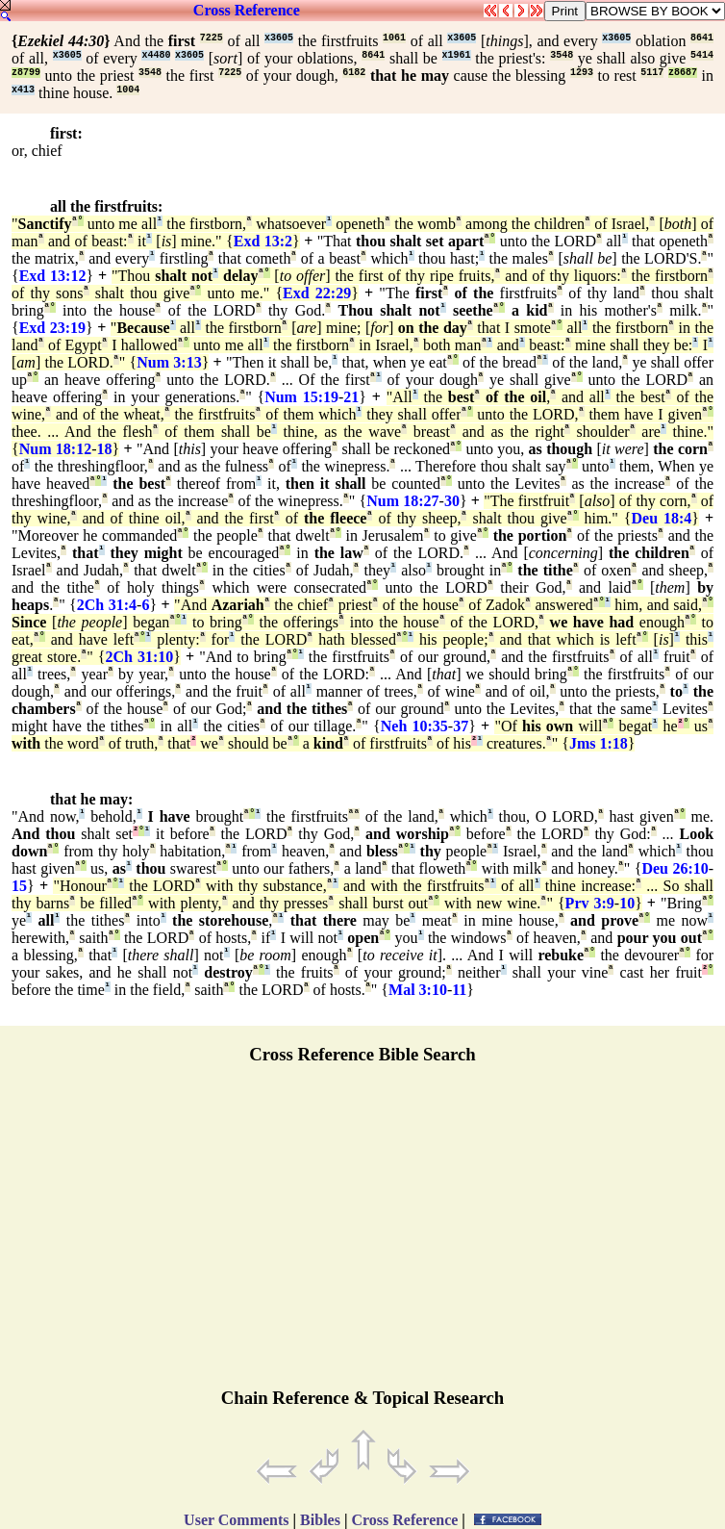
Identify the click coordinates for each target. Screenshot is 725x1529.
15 (19, 886)
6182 (353, 72)
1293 (581, 72)
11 (459, 989)
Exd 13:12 (53, 276)
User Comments (236, 1520)
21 (351, 397)
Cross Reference (246, 10)
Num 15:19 (301, 397)
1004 (127, 90)
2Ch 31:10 (139, 657)
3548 (561, 55)
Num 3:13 (169, 362)
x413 (23, 90)
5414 (701, 55)
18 (104, 449)
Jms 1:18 (598, 743)
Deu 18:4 (662, 518)
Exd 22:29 (317, 293)
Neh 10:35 (414, 726)
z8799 (26, 72)
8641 (701, 38)
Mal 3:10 (417, 989)
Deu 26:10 (674, 868)
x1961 (456, 55)
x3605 (278, 38)
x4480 (155, 55)
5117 (651, 72)
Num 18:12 (55, 449)
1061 (394, 38)
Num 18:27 (402, 501)
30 (452, 501)
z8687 (682, 72)
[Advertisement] (362, 1234)
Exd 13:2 (263, 241)
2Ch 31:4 (107, 605)
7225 (211, 38)
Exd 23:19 (52, 327)
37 (460, 726)
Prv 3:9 (589, 903)
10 (627, 903)
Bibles (320, 1520)
